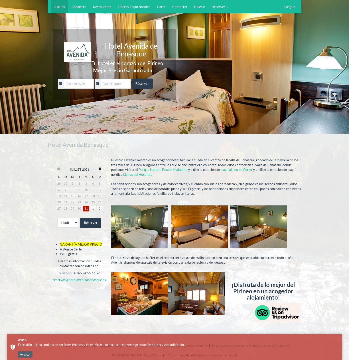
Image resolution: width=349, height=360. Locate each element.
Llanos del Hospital (137, 174)
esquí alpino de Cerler (237, 170)
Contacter (179, 7)
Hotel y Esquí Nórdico (134, 7)
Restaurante (102, 7)
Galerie (199, 7)
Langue (291, 7)
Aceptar (25, 354)
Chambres (79, 7)
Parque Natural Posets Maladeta (163, 170)
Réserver (220, 7)
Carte (161, 7)
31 (86, 208)
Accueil (59, 7)
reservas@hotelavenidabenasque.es (79, 280)
